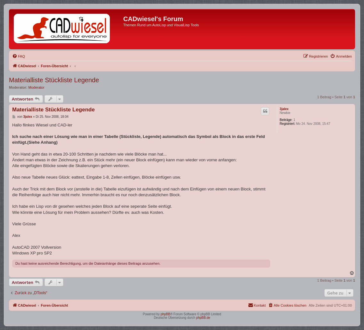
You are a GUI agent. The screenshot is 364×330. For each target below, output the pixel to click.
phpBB (165, 314)
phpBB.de (203, 317)
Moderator (36, 87)
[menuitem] (18, 56)
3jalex (284, 109)
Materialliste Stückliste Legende (54, 80)
